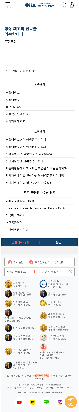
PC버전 (40, 378)
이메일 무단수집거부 (61, 375)
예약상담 (71, 402)
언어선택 (59, 262)
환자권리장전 (13, 375)
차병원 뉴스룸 (50, 271)
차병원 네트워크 (16, 271)
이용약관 (26, 375)
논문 (58, 242)
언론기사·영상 (20, 242)
